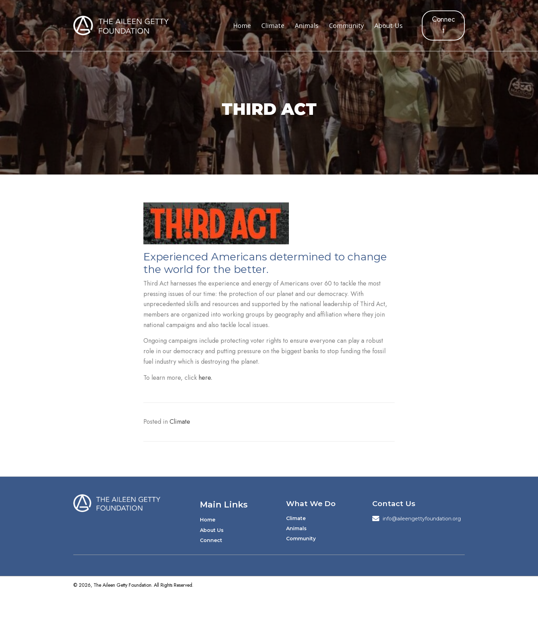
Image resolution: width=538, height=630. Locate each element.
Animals (296, 528)
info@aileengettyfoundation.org (422, 519)
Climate (180, 421)
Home (207, 520)
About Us (212, 530)
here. (205, 377)
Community (301, 538)
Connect (211, 540)
